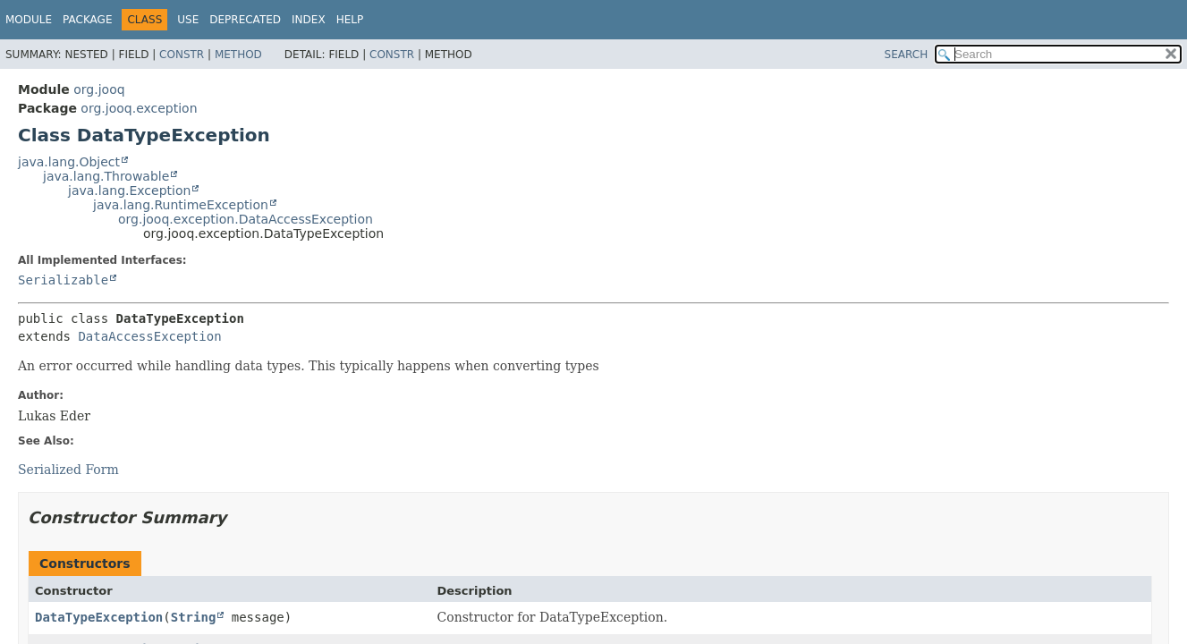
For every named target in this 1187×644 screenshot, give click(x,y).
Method (238, 54)
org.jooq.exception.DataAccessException (245, 219)
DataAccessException (149, 336)
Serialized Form (68, 469)
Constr (181, 54)
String (193, 617)
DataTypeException (99, 617)
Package (87, 19)
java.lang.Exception (129, 190)
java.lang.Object (69, 162)
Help (350, 19)
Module (28, 19)
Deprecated (245, 19)
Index (309, 19)
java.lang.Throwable (106, 176)
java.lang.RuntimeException (180, 205)
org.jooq (98, 89)
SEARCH (906, 54)
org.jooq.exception (139, 108)
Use (188, 19)
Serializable (63, 280)
